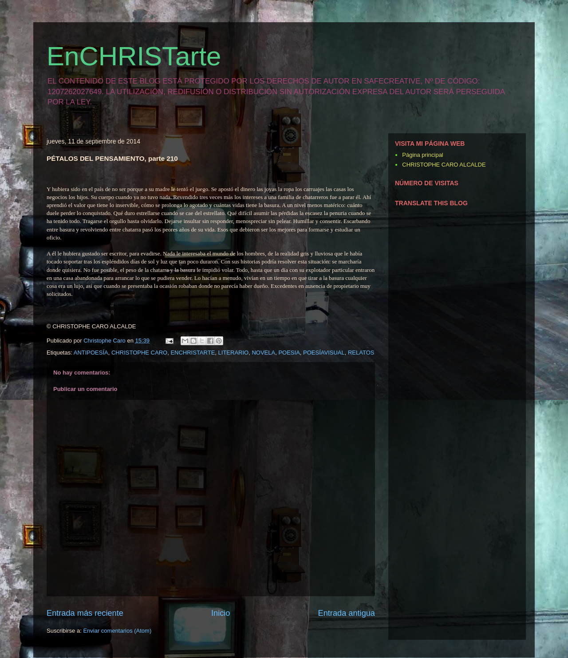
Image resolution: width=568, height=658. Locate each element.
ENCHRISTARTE (192, 352)
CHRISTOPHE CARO (139, 352)
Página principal (422, 155)
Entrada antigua (346, 613)
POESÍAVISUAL (324, 352)
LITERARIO (233, 352)
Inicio (220, 613)
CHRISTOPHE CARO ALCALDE (443, 164)
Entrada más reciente (85, 613)
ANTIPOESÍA (91, 352)
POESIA (289, 352)
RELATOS (361, 352)
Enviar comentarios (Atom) (117, 630)
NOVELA (263, 352)
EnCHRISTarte (134, 56)
